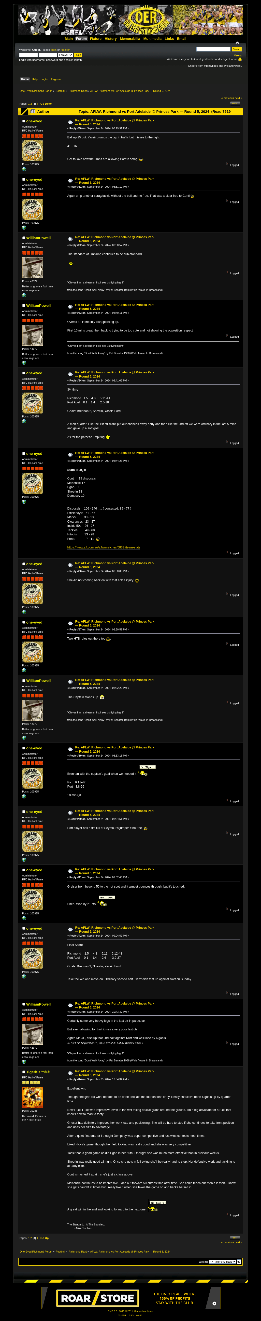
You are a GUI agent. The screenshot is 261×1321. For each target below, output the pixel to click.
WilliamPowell (38, 238)
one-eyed (34, 121)
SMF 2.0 (112, 1311)
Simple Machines (143, 1311)
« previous (227, 98)
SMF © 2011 (126, 1311)
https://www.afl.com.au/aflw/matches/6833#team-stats (103, 547)
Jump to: (203, 1261)
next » (238, 98)
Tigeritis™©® (38, 1072)
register (65, 49)
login (54, 49)
